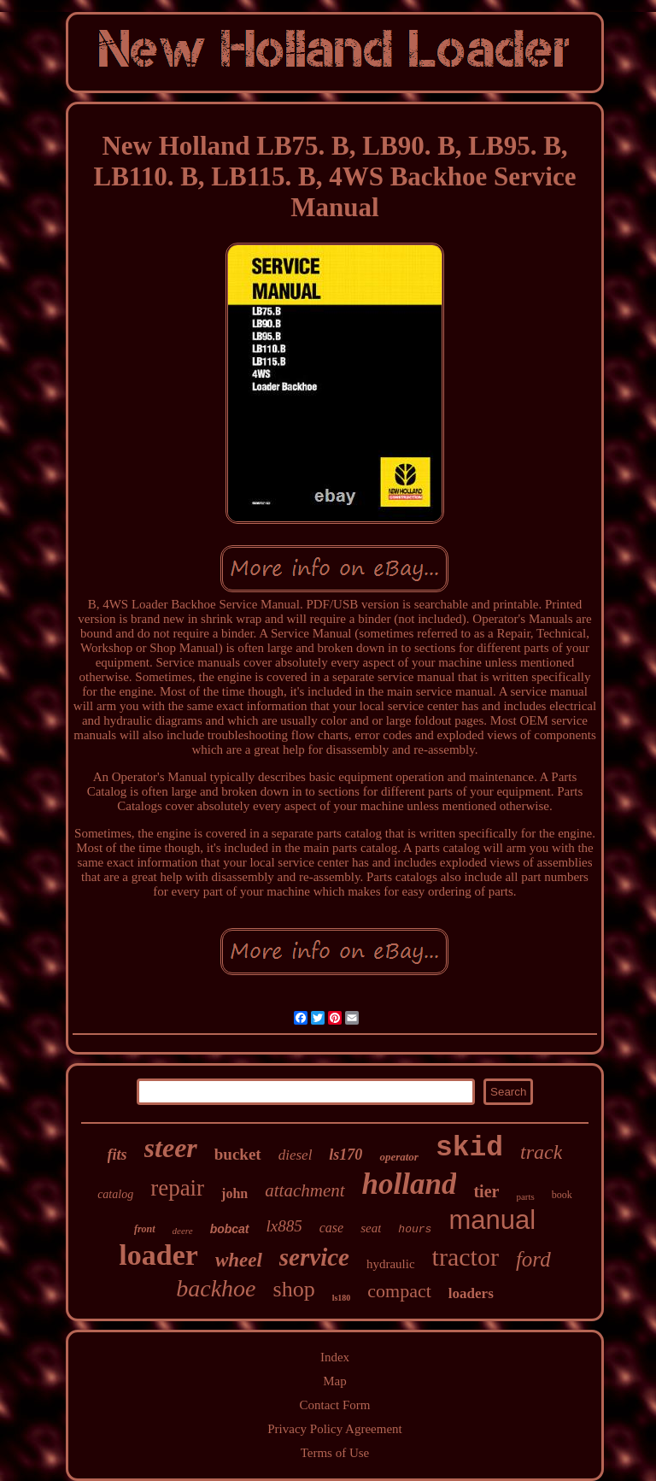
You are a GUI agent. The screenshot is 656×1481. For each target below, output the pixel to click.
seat (370, 1228)
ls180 (341, 1297)
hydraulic (390, 1264)
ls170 (345, 1154)
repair (177, 1188)
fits (117, 1154)
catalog (115, 1194)
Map (335, 1381)
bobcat (229, 1229)
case (331, 1227)
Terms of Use (335, 1453)
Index (334, 1357)
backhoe (215, 1288)
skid (469, 1148)
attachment (304, 1190)
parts (525, 1196)
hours (414, 1229)
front (144, 1229)
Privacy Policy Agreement (334, 1429)
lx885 (284, 1226)
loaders (471, 1293)
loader (158, 1255)
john (234, 1193)
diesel (295, 1155)
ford (533, 1259)
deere (183, 1230)
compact (399, 1291)
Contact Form (335, 1405)
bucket (237, 1154)
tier (486, 1191)
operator (399, 1156)
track (541, 1152)
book (562, 1195)
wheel (238, 1260)
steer (170, 1147)
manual (492, 1220)
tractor (465, 1257)
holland (409, 1184)
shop (294, 1289)
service (314, 1257)
